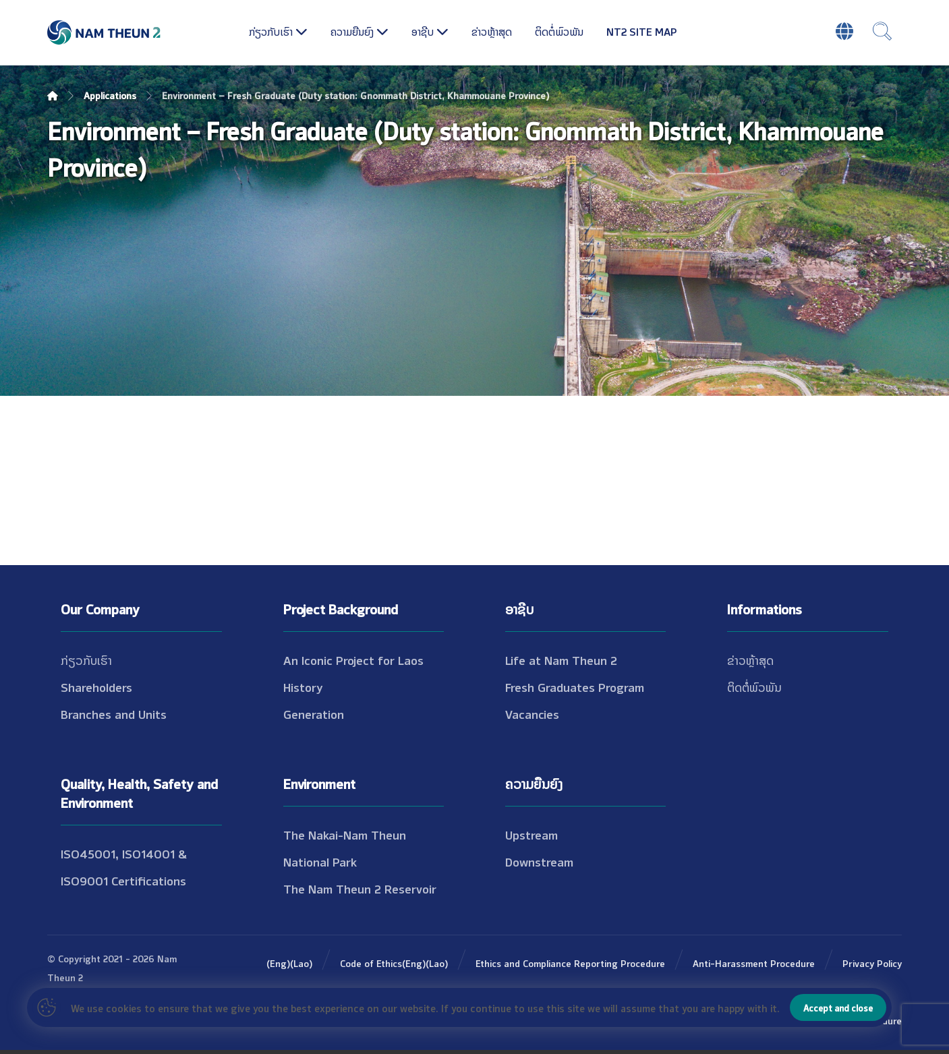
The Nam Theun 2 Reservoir (359, 888)
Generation (313, 713)
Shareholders (96, 686)
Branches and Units (114, 713)
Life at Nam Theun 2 (561, 659)
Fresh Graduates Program (574, 686)
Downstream (539, 861)
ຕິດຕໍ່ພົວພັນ (754, 686)
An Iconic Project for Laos (353, 659)
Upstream (531, 834)
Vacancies (532, 713)
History (303, 686)
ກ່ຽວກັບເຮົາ (86, 659)
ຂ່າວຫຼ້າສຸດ (750, 659)
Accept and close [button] (838, 1007)
